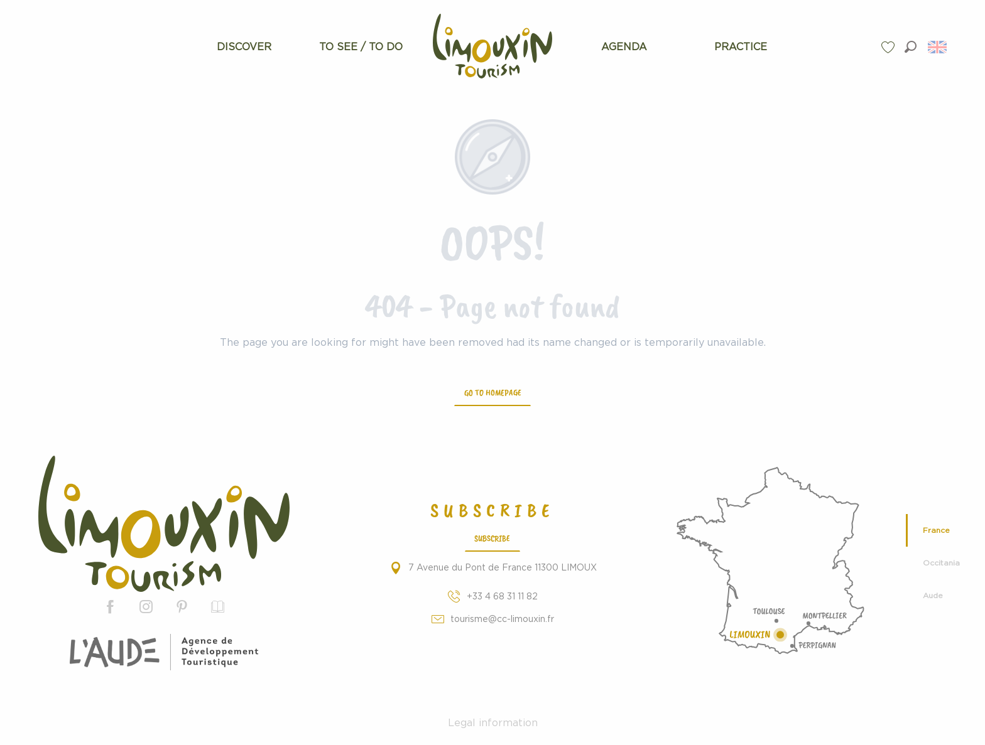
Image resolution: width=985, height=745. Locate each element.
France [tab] (936, 530)
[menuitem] (244, 47)
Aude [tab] (933, 595)
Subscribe (492, 538)
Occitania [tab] (941, 563)
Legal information (493, 723)
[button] (911, 47)
